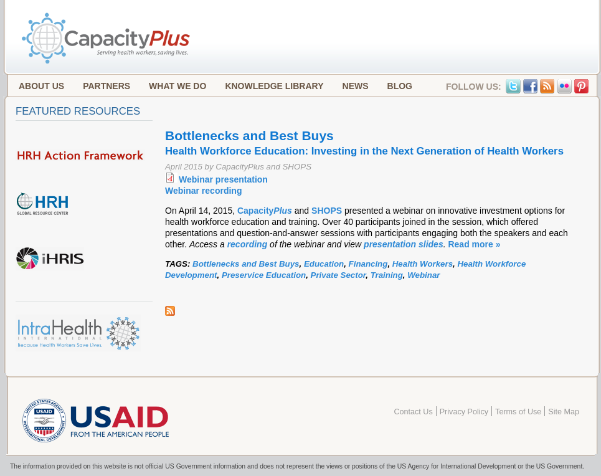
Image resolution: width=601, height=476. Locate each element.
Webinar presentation (223, 179)
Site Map (563, 411)
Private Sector (338, 275)
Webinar (423, 275)
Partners (106, 86)
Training (387, 275)
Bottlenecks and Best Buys (245, 264)
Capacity (266, 211)
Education (324, 264)
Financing (368, 264)
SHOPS (326, 211)
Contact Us (413, 411)
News (356, 86)
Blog (399, 86)
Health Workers (422, 264)
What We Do (177, 86)
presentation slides (403, 244)
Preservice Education (264, 275)
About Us (41, 86)
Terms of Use (518, 411)
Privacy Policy (464, 411)
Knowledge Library (274, 86)
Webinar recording (203, 191)
